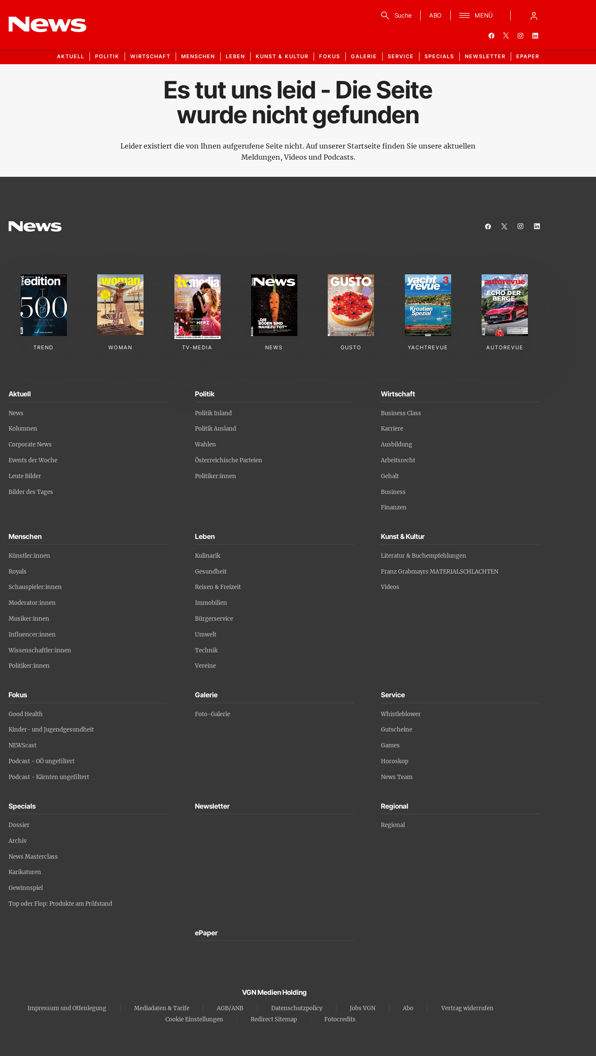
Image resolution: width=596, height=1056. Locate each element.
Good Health (26, 714)
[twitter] (506, 36)
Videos (390, 587)
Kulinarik (207, 555)
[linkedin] (535, 36)
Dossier (19, 825)
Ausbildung (396, 444)
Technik (206, 650)
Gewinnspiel (26, 888)
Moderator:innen (32, 603)
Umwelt (205, 634)
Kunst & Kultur (282, 56)
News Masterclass (33, 856)
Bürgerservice (214, 618)
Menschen (198, 56)
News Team (397, 777)
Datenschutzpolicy (296, 1008)
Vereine (205, 665)
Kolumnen (23, 428)
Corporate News (30, 444)
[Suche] (394, 15)
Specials (439, 56)
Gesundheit (211, 571)
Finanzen (394, 507)
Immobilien (211, 603)
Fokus (329, 56)
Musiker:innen (29, 618)
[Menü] (476, 15)
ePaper (527, 56)
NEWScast (22, 745)
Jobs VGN (362, 1008)
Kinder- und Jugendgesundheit (51, 729)
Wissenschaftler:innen (40, 650)
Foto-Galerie (212, 714)
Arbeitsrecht (398, 460)
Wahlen (205, 444)
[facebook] (491, 36)
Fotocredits (340, 1019)
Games (390, 745)
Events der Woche (33, 460)
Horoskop (394, 761)
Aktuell (70, 56)
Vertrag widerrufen (467, 1008)
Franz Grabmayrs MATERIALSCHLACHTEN (439, 571)
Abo (408, 1008)
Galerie (364, 56)
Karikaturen (25, 872)
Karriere (392, 428)
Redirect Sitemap (274, 1019)
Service (401, 56)
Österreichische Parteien (228, 460)
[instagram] (521, 36)
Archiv (18, 841)
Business (393, 492)
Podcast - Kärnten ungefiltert (49, 777)
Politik (107, 56)
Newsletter (485, 56)
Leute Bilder (25, 476)
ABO (435, 15)
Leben (235, 56)
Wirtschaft (150, 56)
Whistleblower (401, 714)
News (16, 413)
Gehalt (390, 476)
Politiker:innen (215, 476)
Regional (393, 825)
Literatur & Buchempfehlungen (423, 555)
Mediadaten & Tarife (161, 1008)
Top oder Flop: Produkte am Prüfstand (60, 903)
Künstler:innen (29, 555)
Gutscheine (396, 729)
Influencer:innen (32, 634)
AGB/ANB (230, 1008)
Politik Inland (213, 413)
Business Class (401, 413)
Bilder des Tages (31, 492)
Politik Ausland (215, 428)
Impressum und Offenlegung (66, 1008)
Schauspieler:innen (35, 587)
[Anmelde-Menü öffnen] (534, 15)
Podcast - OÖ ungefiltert (42, 761)
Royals (18, 571)
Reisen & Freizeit (218, 587)
